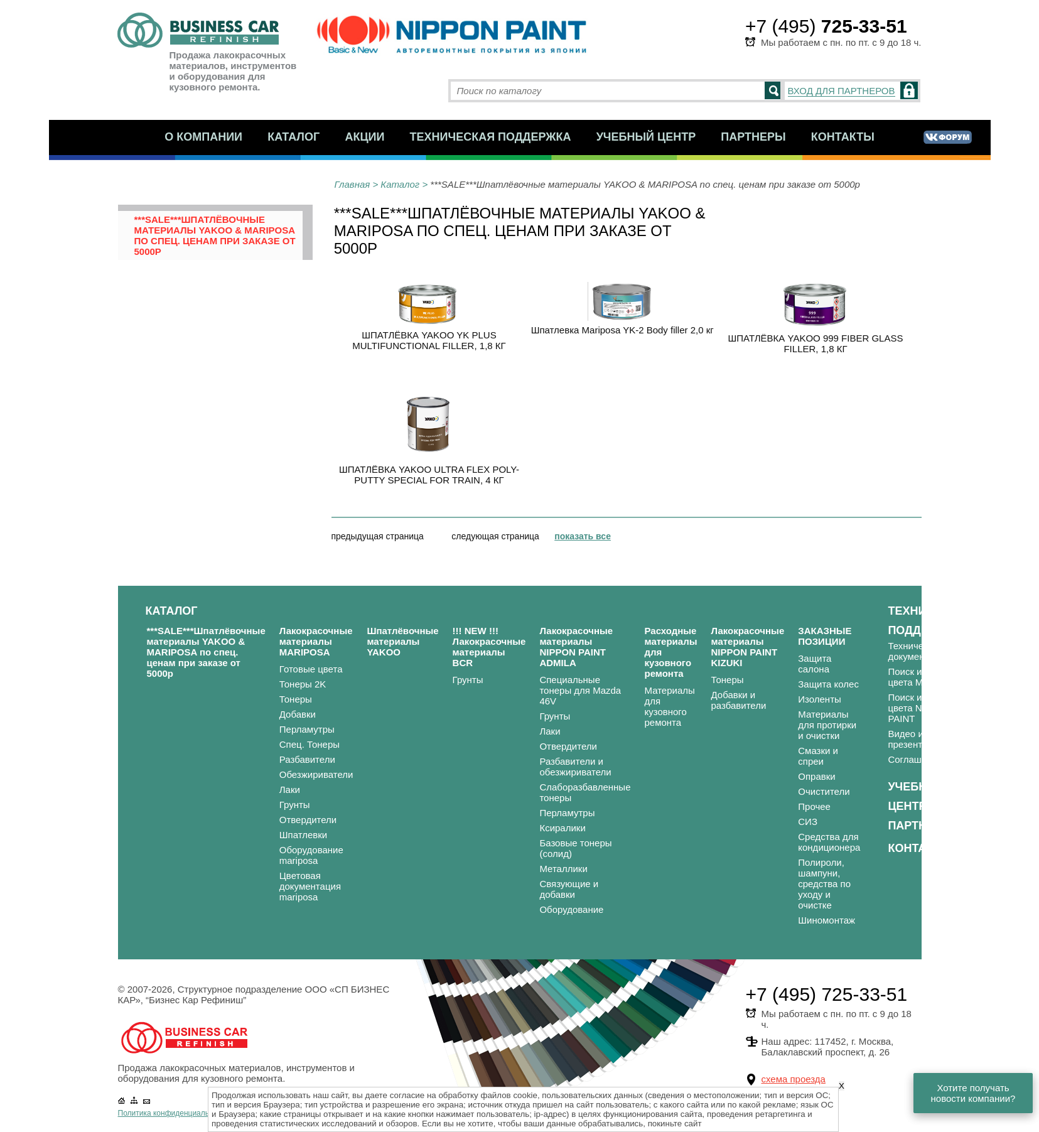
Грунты (294, 804)
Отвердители (308, 819)
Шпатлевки (303, 834)
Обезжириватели (316, 774)
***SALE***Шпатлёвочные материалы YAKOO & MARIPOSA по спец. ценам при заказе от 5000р (215, 235)
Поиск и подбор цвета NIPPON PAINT (922, 708)
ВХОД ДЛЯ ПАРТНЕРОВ (841, 90)
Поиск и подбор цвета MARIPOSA (926, 676)
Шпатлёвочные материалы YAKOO (402, 641)
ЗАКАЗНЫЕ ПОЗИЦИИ (824, 636)
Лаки (289, 789)
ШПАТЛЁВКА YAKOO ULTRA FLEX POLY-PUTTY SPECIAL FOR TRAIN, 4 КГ (429, 474)
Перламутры (307, 729)
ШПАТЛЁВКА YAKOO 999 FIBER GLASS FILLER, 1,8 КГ (815, 343)
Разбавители (307, 759)
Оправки (816, 776)
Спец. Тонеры (309, 744)
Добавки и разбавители (738, 700)
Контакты (843, 137)
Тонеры (295, 699)
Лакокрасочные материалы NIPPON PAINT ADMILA (576, 646)
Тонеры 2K (302, 684)
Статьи (1002, 701)
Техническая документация (918, 651)
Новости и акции (1009, 666)
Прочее (814, 806)
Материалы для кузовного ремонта (669, 706)
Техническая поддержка (490, 137)
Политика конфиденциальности (173, 1113)
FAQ (996, 686)
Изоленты (819, 699)
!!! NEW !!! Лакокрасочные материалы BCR (489, 646)
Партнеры (753, 137)
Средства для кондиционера (829, 842)
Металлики (563, 868)
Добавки (297, 714)
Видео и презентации (915, 739)
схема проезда (794, 1079)
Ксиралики (562, 827)
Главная (352, 184)
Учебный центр (646, 137)
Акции (364, 137)
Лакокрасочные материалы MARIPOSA (316, 641)
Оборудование (571, 909)
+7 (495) (826, 26)
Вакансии (1007, 716)
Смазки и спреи (818, 756)
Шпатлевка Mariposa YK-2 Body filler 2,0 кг (622, 330)
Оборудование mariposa (311, 855)
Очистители (823, 791)
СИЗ (807, 821)
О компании (203, 137)
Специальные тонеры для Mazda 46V (580, 690)
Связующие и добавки (568, 889)
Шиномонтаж (826, 920)
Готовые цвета (311, 669)
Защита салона (814, 663)
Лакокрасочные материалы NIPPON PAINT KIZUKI (747, 646)
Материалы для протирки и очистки (827, 725)
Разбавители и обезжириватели (575, 766)
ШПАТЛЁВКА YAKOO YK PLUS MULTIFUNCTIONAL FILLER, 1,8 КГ (428, 340)
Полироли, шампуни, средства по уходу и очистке (824, 883)
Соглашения (915, 759)
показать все (582, 536)
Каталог (293, 137)
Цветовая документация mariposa (310, 886)
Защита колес (828, 684)
